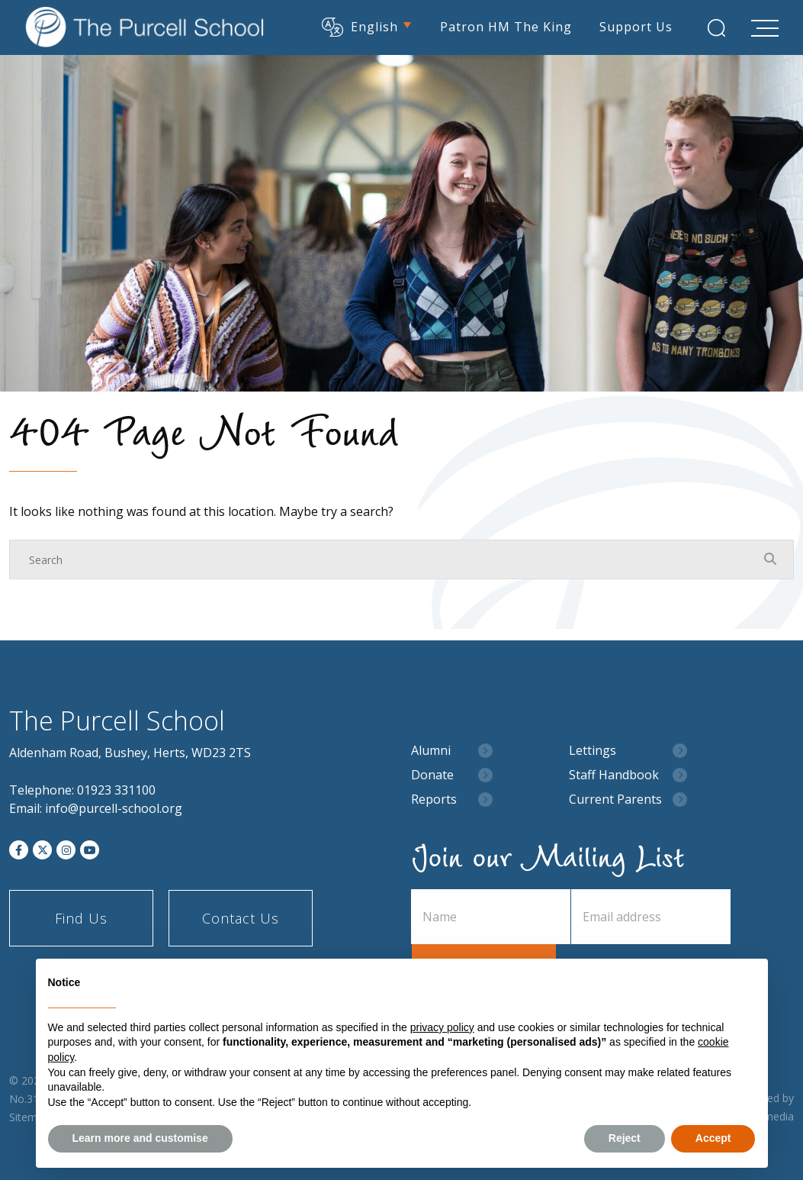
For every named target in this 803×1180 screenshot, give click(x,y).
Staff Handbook (614, 775)
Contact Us (240, 918)
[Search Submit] (716, 28)
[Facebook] (18, 849)
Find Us (81, 918)
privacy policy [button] (442, 1027)
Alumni (431, 750)
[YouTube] (89, 849)
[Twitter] (42, 849)
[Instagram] (65, 849)
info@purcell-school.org (113, 808)
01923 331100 (116, 790)
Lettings (592, 750)
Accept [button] (713, 1138)
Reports (434, 799)
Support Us (636, 26)
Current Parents (615, 799)
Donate (432, 775)
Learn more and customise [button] (140, 1138)
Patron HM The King (506, 26)
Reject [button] (625, 1138)
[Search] (386, 559)
